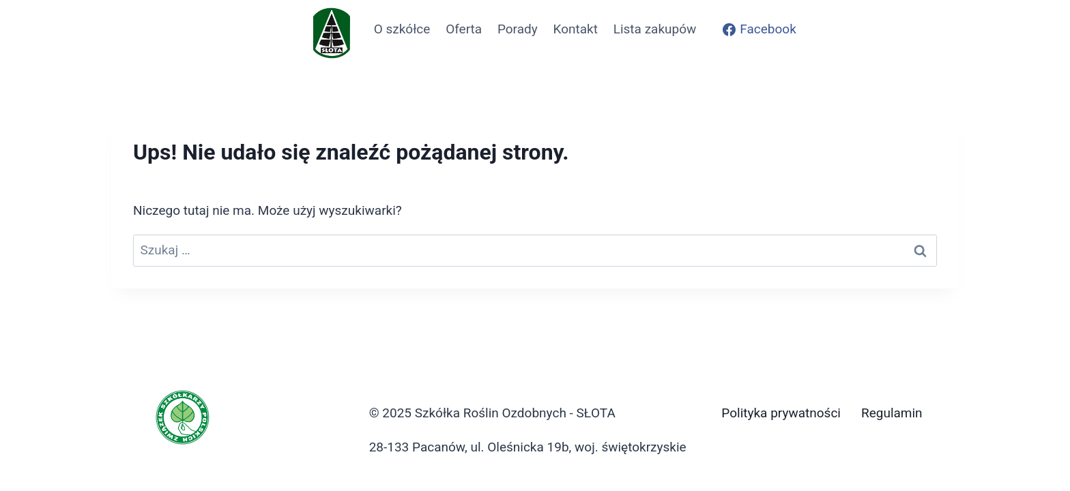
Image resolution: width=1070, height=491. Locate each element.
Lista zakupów (655, 29)
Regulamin (892, 413)
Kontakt (575, 29)
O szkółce (402, 29)
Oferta (464, 29)
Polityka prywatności (781, 413)
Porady (517, 29)
